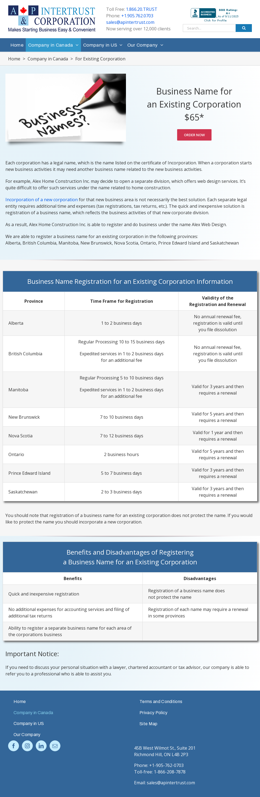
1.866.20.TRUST (141, 9)
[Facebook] (13, 745)
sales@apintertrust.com (130, 22)
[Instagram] (27, 745)
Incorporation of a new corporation (41, 200)
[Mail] (55, 745)
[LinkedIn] (41, 745)
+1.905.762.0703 (137, 16)
